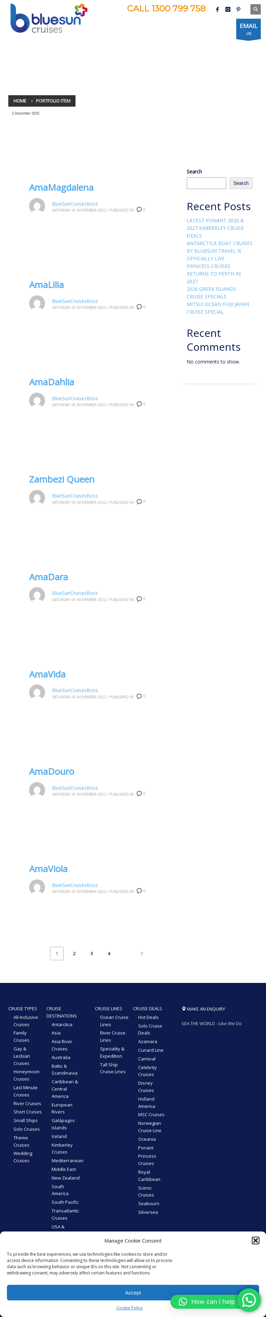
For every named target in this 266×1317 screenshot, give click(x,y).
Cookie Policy (129, 1308)
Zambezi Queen (62, 479)
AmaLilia (46, 284)
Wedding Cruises (23, 1157)
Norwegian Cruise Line (149, 1127)
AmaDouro (51, 771)
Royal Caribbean (149, 1175)
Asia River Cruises (62, 1045)
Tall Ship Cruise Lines (113, 1068)
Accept (133, 1293)
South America (60, 1190)
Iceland (59, 1136)
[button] (255, 1240)
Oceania (147, 1139)
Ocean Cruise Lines (114, 1021)
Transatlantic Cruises (65, 1214)
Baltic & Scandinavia (65, 1069)
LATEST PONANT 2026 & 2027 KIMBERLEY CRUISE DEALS (215, 228)
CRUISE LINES (108, 1008)
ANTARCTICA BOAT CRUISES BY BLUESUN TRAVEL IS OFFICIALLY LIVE (219, 251)
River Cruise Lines (112, 1036)
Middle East (64, 1169)
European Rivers (62, 1108)
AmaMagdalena (61, 187)
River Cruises (27, 1103)
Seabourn (148, 1203)
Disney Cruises (146, 1086)
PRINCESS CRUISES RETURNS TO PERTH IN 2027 (214, 274)
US (248, 30)
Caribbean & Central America (65, 1088)
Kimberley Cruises (62, 1148)
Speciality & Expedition (112, 1052)
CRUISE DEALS (147, 1008)
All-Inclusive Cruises (26, 1021)
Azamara (147, 1041)
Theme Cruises (21, 1141)
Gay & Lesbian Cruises (22, 1056)
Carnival (147, 1059)
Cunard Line (150, 1050)
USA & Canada (60, 1230)
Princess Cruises (147, 1159)
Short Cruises (28, 1112)
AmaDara (48, 577)
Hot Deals (148, 1017)
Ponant (145, 1148)
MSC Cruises (151, 1114)
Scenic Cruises (146, 1191)
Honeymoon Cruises (26, 1075)
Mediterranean (67, 1160)
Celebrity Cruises (147, 1071)
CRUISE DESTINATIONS (61, 1012)
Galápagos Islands (63, 1124)
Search (194, 171)
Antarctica (62, 1024)
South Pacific (65, 1202)
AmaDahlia (51, 382)
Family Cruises (21, 1036)
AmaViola (48, 868)
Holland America (146, 1102)
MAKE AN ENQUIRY (203, 1009)
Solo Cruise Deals (150, 1029)
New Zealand (66, 1178)
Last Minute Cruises (26, 1091)
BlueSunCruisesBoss (75, 203)
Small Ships (26, 1120)
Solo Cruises (27, 1129)
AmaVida (47, 674)
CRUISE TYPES (22, 1008)
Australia (61, 1057)
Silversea (148, 1212)
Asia (56, 1033)
